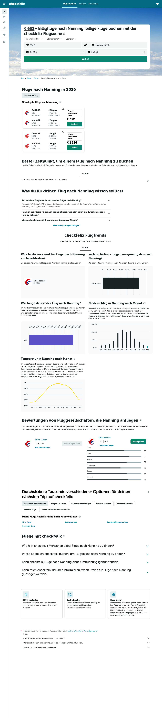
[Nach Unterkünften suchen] (4, 16)
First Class (26, 522)
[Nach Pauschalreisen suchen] (4, 27)
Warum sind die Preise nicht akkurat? (86, 647)
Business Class (71, 522)
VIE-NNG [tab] (85, 174)
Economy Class (28, 526)
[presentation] (64, 34)
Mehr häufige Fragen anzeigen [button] (66, 226)
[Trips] (4, 34)
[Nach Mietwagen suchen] (4, 22)
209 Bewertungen (42, 447)
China (36, 78)
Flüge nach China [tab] (58, 504)
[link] (138, 441)
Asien (29, 78)
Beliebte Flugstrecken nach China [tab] (56, 510)
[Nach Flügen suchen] (4, 11)
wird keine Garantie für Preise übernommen (83, 631)
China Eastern (41, 440)
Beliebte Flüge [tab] (30, 510)
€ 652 (29, 28)
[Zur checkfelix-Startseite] (17, 4)
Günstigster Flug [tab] (31, 95)
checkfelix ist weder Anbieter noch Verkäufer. (86, 638)
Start (22, 78)
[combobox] (33, 39)
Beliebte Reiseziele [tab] (125, 504)
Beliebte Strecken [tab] (103, 504)
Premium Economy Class (117, 522)
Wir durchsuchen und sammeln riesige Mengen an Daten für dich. (86, 642)
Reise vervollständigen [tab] (81, 504)
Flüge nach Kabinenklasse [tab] (35, 504)
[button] (4, 4)
